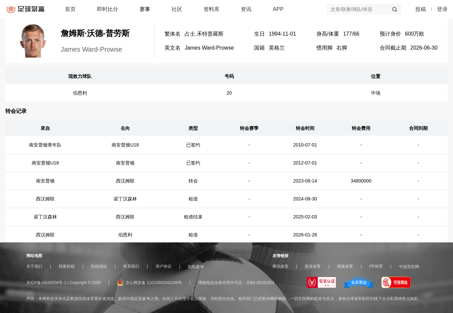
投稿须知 (99, 266)
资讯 (246, 9)
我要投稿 (67, 266)
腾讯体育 (280, 266)
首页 (70, 9)
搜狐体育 (345, 266)
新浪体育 (313, 266)
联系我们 (131, 266)
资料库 (212, 9)
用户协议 (164, 266)
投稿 (420, 9)
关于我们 (34, 266)
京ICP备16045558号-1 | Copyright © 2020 (63, 282)
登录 (442, 9)
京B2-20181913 (260, 282)
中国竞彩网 (409, 267)
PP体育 (376, 266)
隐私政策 (196, 267)
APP (278, 9)
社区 (177, 9)
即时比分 (107, 9)
